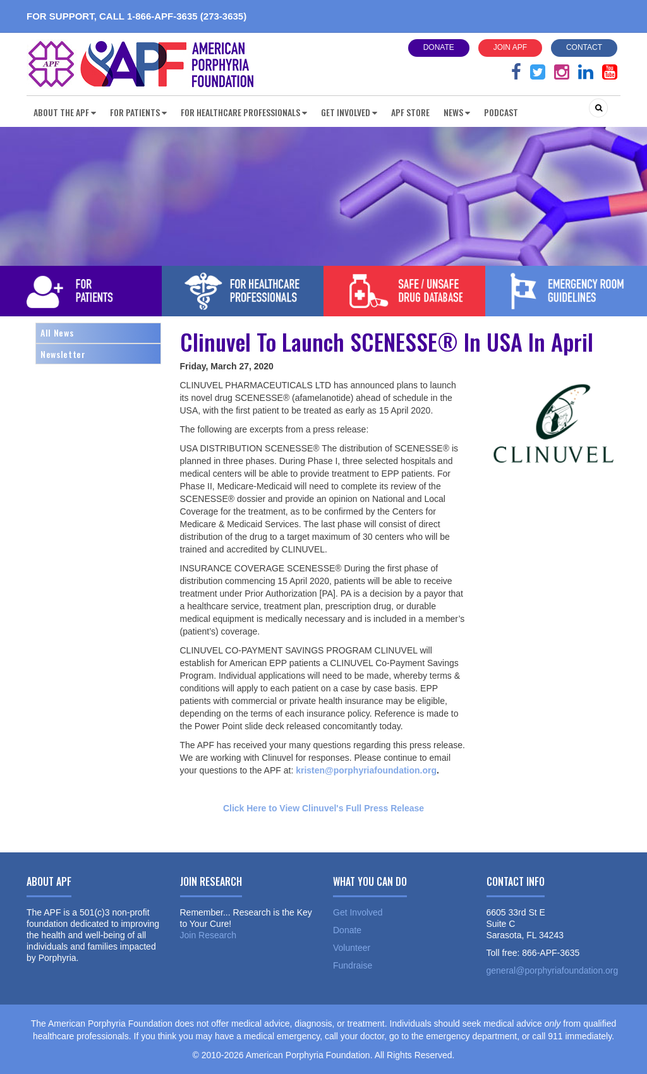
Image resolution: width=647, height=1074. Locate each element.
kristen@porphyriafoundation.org (366, 770)
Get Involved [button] (349, 112)
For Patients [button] (138, 112)
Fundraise (352, 965)
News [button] (457, 112)
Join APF (510, 47)
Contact (584, 47)
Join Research (208, 935)
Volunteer (351, 948)
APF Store (410, 112)
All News (56, 332)
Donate (438, 47)
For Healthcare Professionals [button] (244, 112)
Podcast (501, 112)
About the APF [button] (64, 112)
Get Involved (358, 912)
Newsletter (63, 354)
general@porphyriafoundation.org (553, 970)
